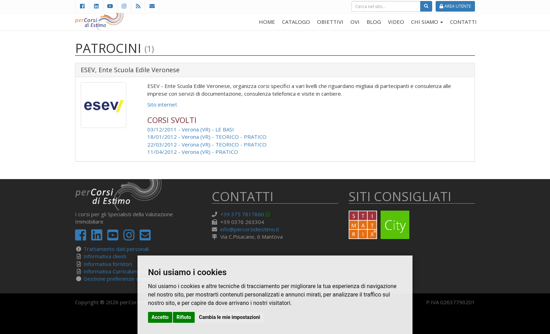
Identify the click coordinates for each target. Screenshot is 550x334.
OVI (355, 21)
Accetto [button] (160, 317)
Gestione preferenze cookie (117, 278)
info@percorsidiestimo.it (249, 229)
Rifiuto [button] (183, 317)
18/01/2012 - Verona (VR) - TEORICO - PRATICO (207, 136)
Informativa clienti (104, 256)
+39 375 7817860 (242, 214)
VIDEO (396, 21)
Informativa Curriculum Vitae (117, 271)
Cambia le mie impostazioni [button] (229, 317)
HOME (267, 21)
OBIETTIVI (330, 21)
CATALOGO (296, 21)
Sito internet (162, 104)
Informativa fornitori (107, 263)
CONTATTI (463, 21)
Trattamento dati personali (116, 248)
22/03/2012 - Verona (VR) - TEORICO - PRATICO (207, 144)
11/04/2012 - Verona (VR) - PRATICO (192, 151)
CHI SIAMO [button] (427, 21)
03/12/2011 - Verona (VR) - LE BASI (190, 129)
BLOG (374, 21)
